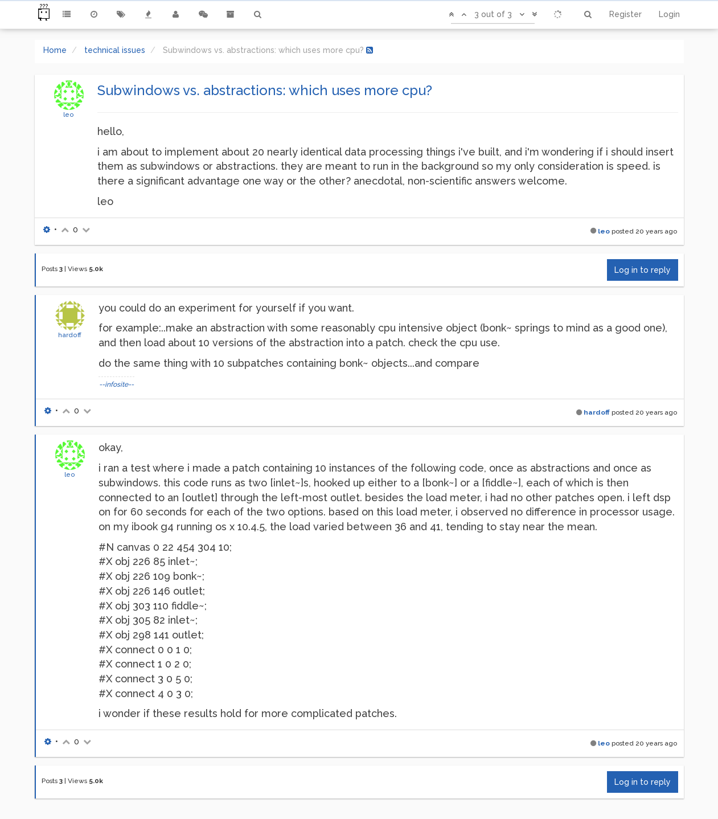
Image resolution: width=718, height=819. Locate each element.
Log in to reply (642, 270)
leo (68, 114)
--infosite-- (116, 384)
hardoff (69, 335)
